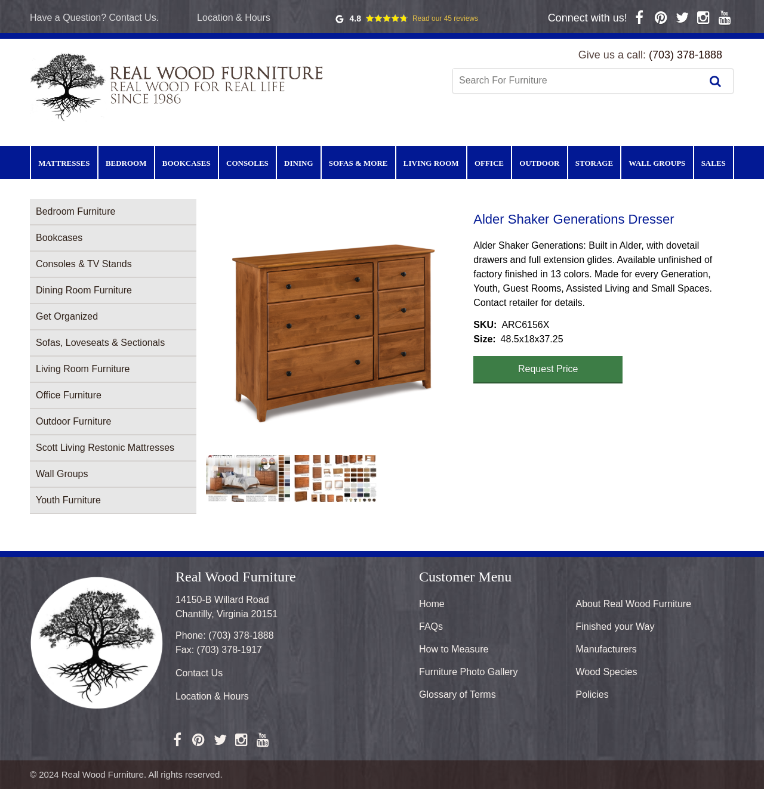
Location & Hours (233, 18)
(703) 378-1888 (685, 55)
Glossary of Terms (457, 694)
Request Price (548, 369)
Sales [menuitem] (713, 163)
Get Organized (67, 316)
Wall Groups (62, 474)
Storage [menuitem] (594, 163)
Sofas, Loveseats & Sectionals (100, 343)
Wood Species (606, 672)
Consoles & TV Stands (84, 264)
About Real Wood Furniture (634, 604)
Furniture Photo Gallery (468, 672)
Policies (592, 694)
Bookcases (59, 238)
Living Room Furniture (83, 369)
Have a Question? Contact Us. (94, 18)
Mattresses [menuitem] (64, 163)
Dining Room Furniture (84, 290)
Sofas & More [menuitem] (358, 163)
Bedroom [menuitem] (126, 163)
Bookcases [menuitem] (186, 163)
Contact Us (199, 673)
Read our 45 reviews (445, 18)
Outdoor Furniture (73, 421)
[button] (335, 330)
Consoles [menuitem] (247, 163)
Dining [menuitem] (298, 163)
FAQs (431, 626)
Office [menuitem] (489, 163)
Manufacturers (606, 649)
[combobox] (578, 80)
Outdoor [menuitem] (539, 163)
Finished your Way (615, 626)
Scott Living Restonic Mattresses (105, 448)
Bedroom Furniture (75, 211)
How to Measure (454, 649)
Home (432, 604)
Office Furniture (68, 395)
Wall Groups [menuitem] (657, 163)
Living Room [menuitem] (431, 163)
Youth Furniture (68, 500)
